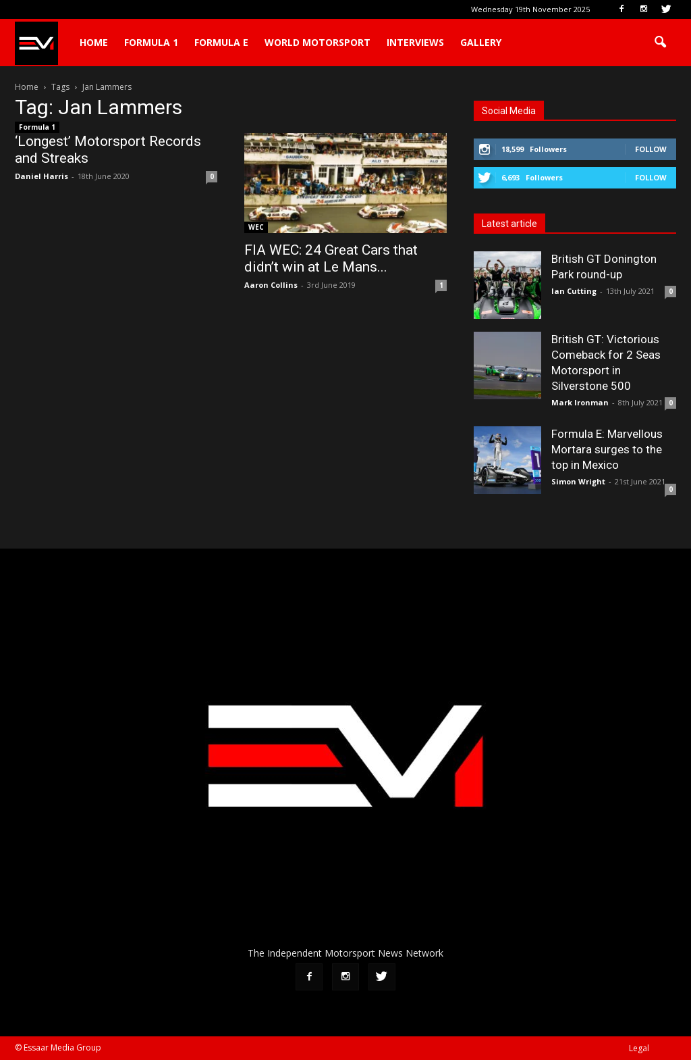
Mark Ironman (580, 402)
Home (94, 42)
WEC (256, 227)
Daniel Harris (41, 176)
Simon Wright (578, 481)
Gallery (480, 42)
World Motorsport (317, 42)
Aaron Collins (271, 285)
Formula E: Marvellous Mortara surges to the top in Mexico (607, 449)
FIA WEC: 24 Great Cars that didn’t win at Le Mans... (331, 258)
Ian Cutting (574, 291)
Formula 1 (151, 42)
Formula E (221, 42)
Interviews (415, 42)
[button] (660, 42)
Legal (639, 1048)
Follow (651, 149)
